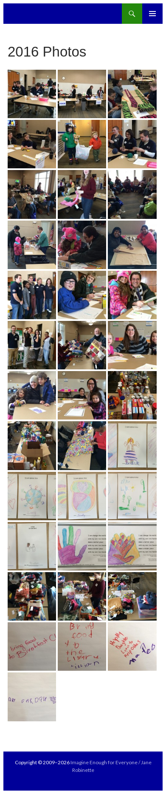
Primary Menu (152, 13)
